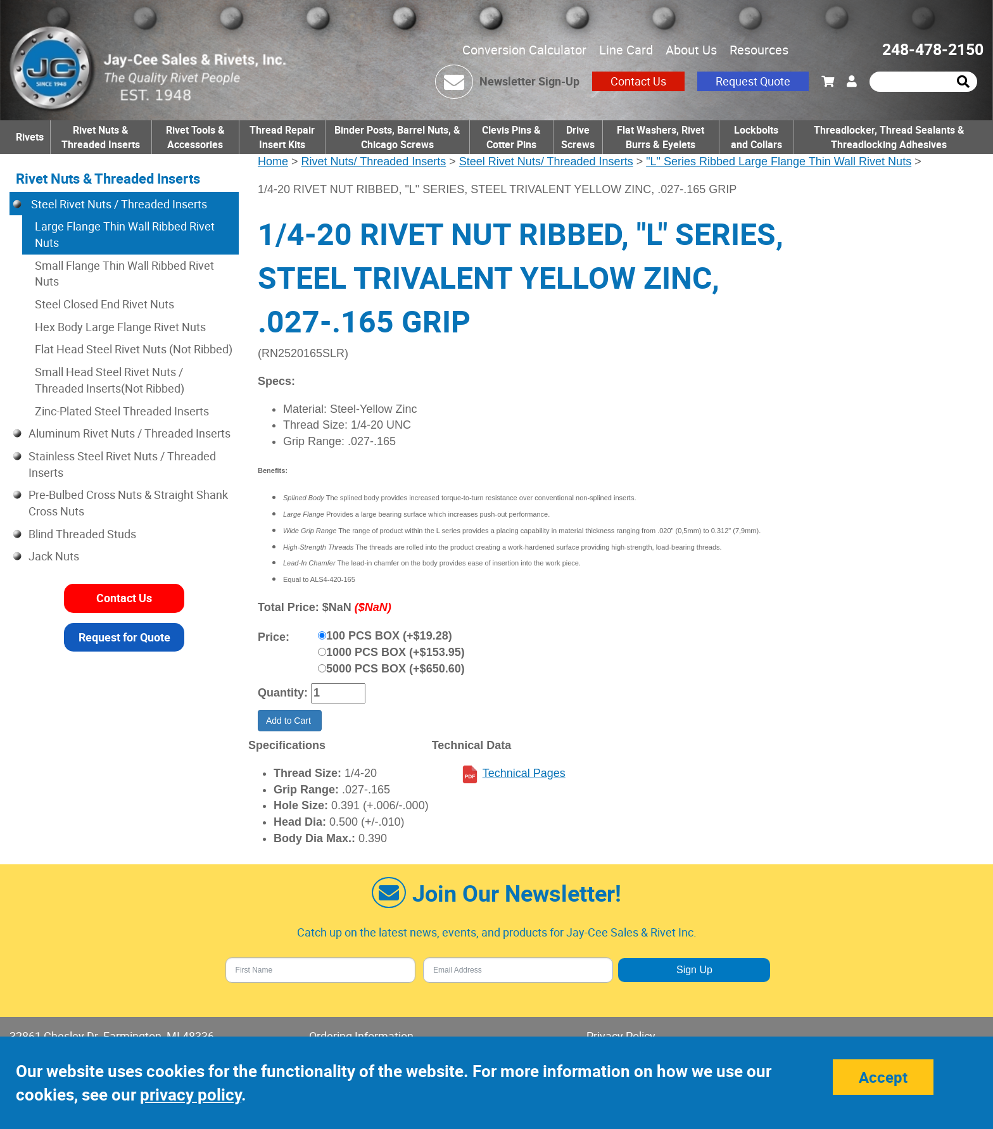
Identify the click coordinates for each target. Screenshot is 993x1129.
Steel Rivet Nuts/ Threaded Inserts (546, 161)
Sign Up (694, 969)
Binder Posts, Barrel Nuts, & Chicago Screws (397, 137)
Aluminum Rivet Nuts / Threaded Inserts (129, 433)
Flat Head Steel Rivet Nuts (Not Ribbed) (133, 348)
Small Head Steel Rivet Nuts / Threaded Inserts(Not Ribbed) (109, 380)
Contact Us (638, 81)
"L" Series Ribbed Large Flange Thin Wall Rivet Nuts (778, 161)
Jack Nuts (53, 556)
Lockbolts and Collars (756, 137)
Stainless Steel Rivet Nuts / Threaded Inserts (122, 464)
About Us (691, 49)
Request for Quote (124, 637)
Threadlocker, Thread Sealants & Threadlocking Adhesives (889, 137)
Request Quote (753, 81)
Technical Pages (524, 773)
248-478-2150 (933, 49)
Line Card (626, 49)
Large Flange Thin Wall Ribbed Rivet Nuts (125, 234)
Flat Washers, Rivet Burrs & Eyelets (660, 137)
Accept (883, 1077)
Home (273, 161)
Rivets (30, 137)
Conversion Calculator (524, 49)
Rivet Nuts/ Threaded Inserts (373, 161)
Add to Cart (289, 721)
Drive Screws (578, 137)
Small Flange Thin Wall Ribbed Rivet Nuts (124, 273)
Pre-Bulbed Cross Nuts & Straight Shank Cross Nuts (128, 503)
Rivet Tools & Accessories (195, 137)
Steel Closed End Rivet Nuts (104, 304)
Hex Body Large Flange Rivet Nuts (120, 326)
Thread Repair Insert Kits (282, 137)
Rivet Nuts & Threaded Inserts (100, 137)
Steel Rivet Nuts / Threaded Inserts (117, 203)
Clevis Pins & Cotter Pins (511, 137)
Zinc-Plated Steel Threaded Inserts (122, 411)
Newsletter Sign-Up (529, 81)
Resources (759, 49)
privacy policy (190, 1094)
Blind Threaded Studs (82, 533)
